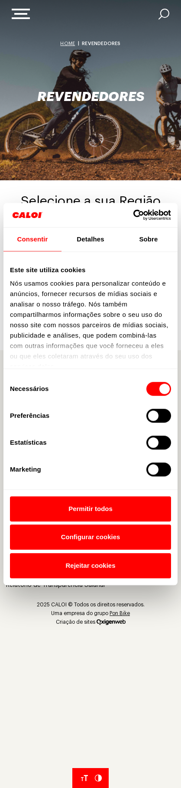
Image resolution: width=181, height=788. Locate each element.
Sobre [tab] (148, 239)
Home (67, 43)
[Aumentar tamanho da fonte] (84, 778)
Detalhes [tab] (90, 239)
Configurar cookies (90, 537)
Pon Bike (120, 613)
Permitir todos (90, 508)
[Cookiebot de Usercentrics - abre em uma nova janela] (133, 215)
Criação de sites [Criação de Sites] (75, 622)
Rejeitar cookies (90, 565)
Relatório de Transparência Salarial (55, 585)
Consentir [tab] (32, 239)
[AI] (163, 14)
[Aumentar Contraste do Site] (98, 778)
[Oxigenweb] (111, 622)
